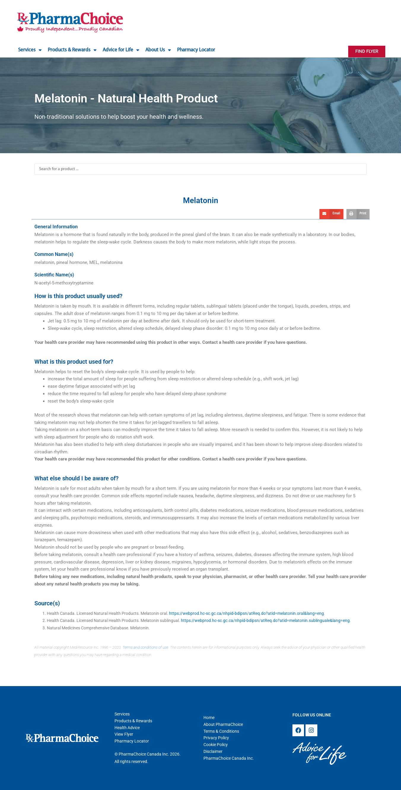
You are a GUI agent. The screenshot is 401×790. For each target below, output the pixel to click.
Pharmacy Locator (196, 50)
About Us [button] (158, 50)
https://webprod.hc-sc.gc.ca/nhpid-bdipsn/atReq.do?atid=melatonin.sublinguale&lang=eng (265, 620)
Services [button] (30, 50)
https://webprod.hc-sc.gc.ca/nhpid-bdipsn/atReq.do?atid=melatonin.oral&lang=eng (246, 613)
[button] (331, 214)
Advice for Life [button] (121, 50)
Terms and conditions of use (145, 647)
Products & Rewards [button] (72, 50)
